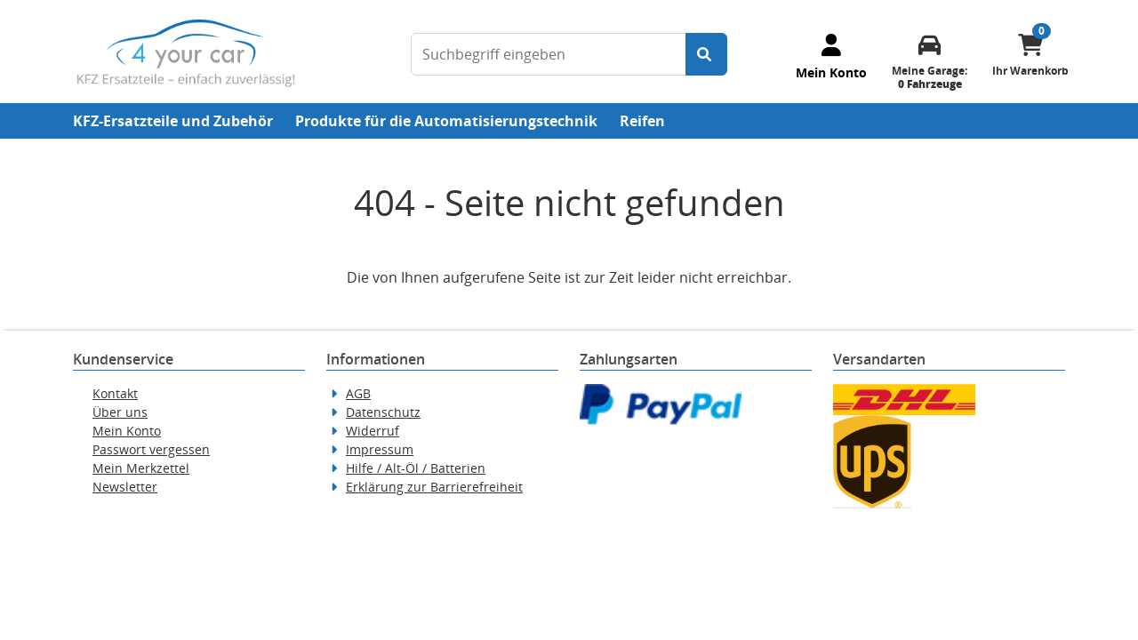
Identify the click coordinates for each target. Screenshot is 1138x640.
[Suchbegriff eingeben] (548, 54)
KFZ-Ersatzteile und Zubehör (173, 121)
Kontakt (115, 393)
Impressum (379, 449)
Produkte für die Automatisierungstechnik (446, 121)
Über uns (120, 412)
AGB (358, 393)
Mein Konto (126, 430)
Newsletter (124, 486)
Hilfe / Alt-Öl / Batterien (415, 468)
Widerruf (372, 430)
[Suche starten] (706, 54)
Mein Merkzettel (140, 468)
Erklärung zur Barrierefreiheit (434, 486)
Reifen (642, 121)
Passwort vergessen (151, 449)
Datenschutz (383, 412)
